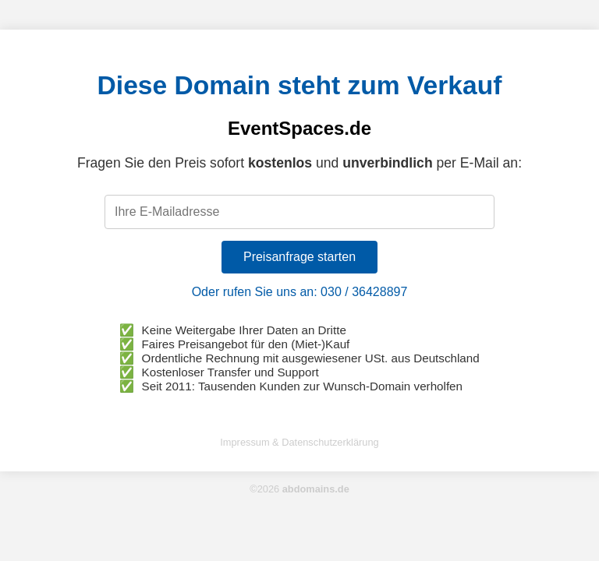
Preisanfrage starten (299, 256)
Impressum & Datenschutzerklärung (299, 442)
